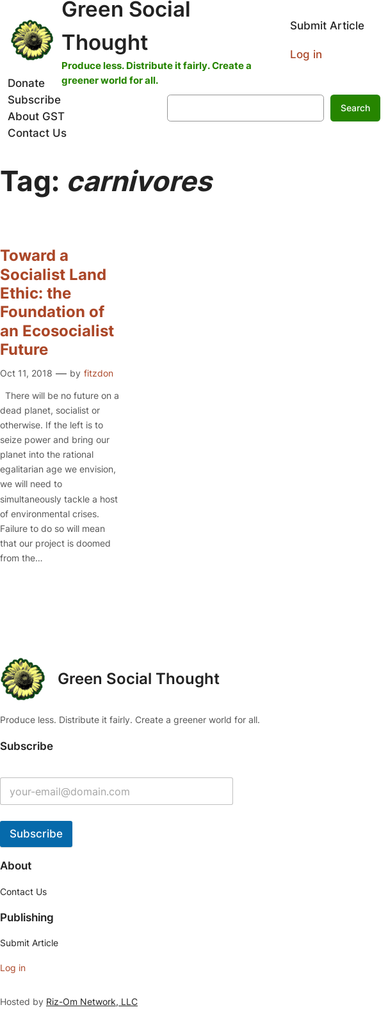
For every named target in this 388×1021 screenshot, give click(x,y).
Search (355, 107)
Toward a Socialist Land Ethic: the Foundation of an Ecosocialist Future (57, 302)
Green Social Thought (139, 678)
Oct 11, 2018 (26, 373)
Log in (306, 54)
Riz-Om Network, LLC (92, 1001)
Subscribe (36, 833)
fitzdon (98, 373)
